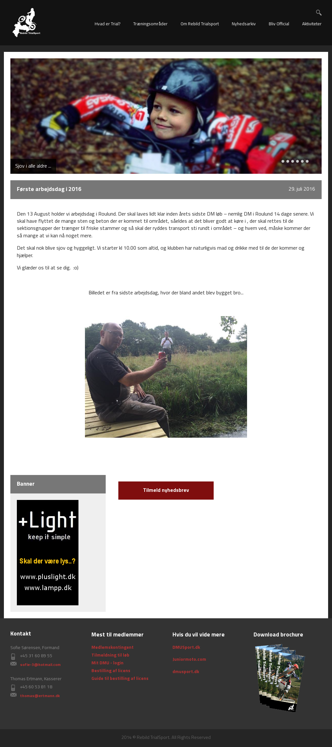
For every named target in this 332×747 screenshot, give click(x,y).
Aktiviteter (312, 24)
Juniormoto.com (189, 660)
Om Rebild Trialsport (200, 24)
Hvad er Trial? (107, 24)
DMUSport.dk (186, 648)
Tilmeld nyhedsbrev (166, 490)
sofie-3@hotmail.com (40, 665)
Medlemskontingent (112, 648)
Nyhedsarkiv (244, 24)
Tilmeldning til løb (110, 655)
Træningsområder (150, 24)
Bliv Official (279, 24)
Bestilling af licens (110, 671)
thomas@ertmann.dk (40, 696)
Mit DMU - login (107, 663)
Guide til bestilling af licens (119, 679)
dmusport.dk (185, 672)
